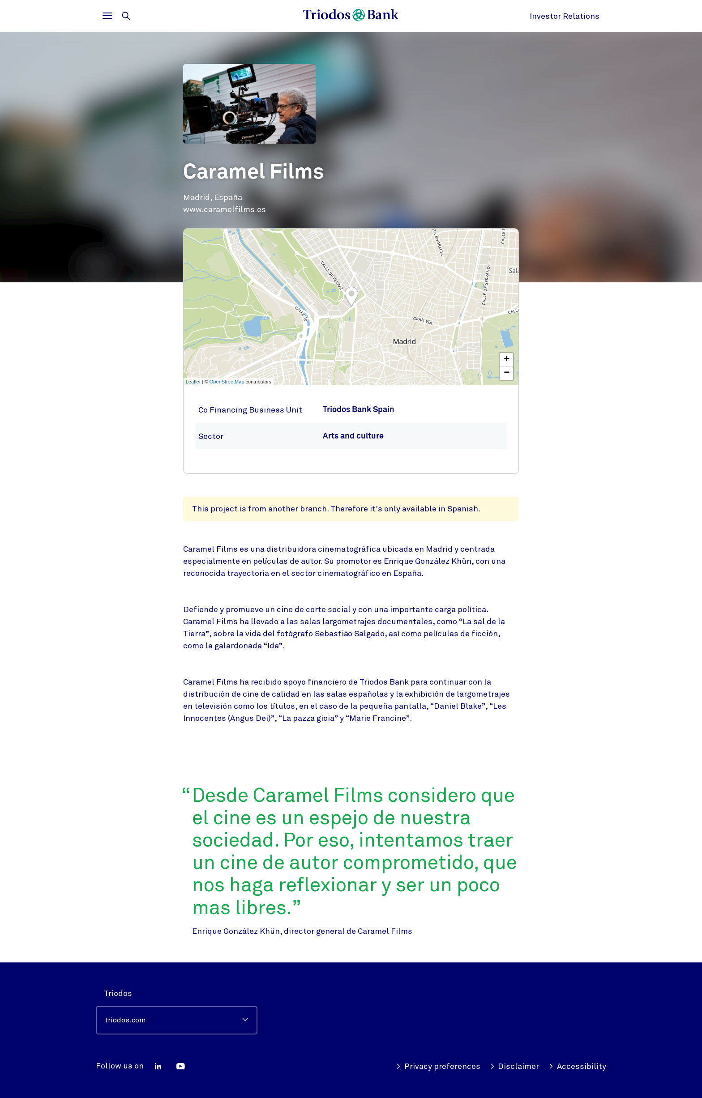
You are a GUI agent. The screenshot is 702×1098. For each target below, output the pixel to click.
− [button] (506, 373)
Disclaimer (514, 1066)
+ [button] (506, 359)
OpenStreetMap (227, 381)
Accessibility (577, 1066)
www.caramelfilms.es (224, 209)
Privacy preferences (438, 1066)
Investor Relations (564, 16)
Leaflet (193, 381)
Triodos (118, 993)
